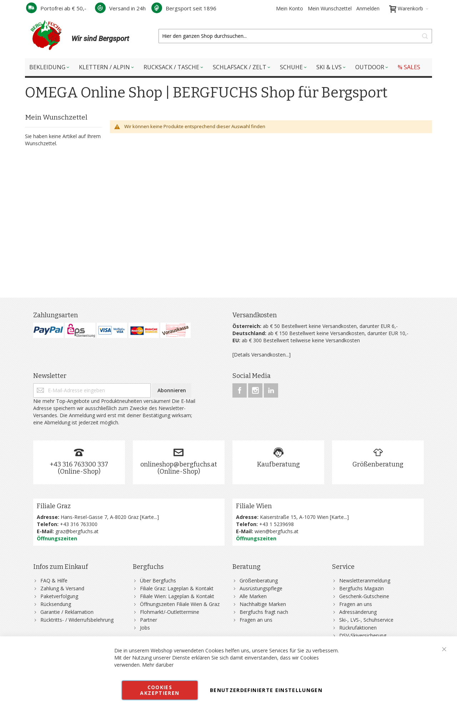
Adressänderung (358, 612)
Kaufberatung (278, 464)
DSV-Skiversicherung (362, 635)
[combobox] (295, 36)
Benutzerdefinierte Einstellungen (266, 690)
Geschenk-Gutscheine (364, 596)
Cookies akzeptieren (159, 690)
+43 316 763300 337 (79, 464)
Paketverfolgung (59, 596)
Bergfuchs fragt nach (264, 612)
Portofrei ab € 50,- (56, 8)
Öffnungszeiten (57, 538)
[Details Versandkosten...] (261, 354)
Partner (148, 619)
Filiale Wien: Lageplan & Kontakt (177, 596)
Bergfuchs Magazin (361, 588)
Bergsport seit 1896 (183, 8)
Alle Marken (253, 596)
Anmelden (368, 8)
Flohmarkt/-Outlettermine (169, 612)
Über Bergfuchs (158, 580)
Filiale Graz (54, 506)
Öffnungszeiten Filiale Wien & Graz (180, 604)
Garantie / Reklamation (67, 612)
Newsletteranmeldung (364, 580)
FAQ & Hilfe (53, 580)
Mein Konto (289, 8)
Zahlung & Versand (62, 588)
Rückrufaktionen (358, 627)
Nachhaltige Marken (263, 604)
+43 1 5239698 (276, 524)
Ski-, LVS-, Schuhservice (366, 619)
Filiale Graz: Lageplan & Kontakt (177, 588)
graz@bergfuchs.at (77, 531)
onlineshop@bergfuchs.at (178, 464)
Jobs (145, 627)
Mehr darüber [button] (158, 664)
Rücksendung (55, 604)
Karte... (149, 517)
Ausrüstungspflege (261, 588)
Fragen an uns (256, 619)
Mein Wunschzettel (330, 8)
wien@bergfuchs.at (276, 531)
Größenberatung (377, 464)
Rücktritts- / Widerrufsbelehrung (77, 619)
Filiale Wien (254, 506)
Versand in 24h (120, 8)
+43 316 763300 (78, 524)
